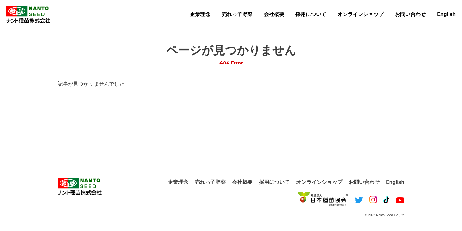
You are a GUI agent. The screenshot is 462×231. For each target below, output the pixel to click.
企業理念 (200, 14)
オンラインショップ (361, 14)
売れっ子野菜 (237, 14)
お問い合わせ (410, 14)
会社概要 (274, 14)
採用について (310, 14)
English (446, 14)
